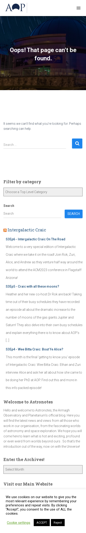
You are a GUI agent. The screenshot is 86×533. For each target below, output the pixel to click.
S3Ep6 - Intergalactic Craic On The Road (35, 239)
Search (8, 206)
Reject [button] (58, 522)
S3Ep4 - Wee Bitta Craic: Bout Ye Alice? (34, 349)
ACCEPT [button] (41, 522)
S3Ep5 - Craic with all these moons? (32, 286)
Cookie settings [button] (18, 523)
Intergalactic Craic (27, 230)
